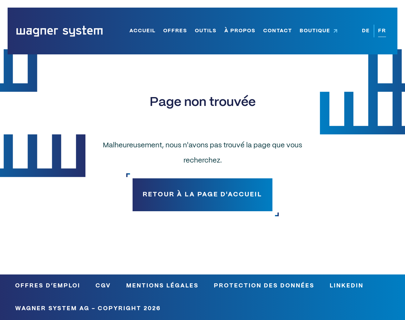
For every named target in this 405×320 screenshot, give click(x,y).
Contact (277, 30)
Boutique (315, 30)
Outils (206, 30)
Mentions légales (162, 286)
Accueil (142, 30)
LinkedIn (347, 286)
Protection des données (264, 286)
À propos (240, 30)
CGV (103, 286)
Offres (175, 30)
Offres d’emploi (47, 286)
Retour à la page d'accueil (202, 195)
